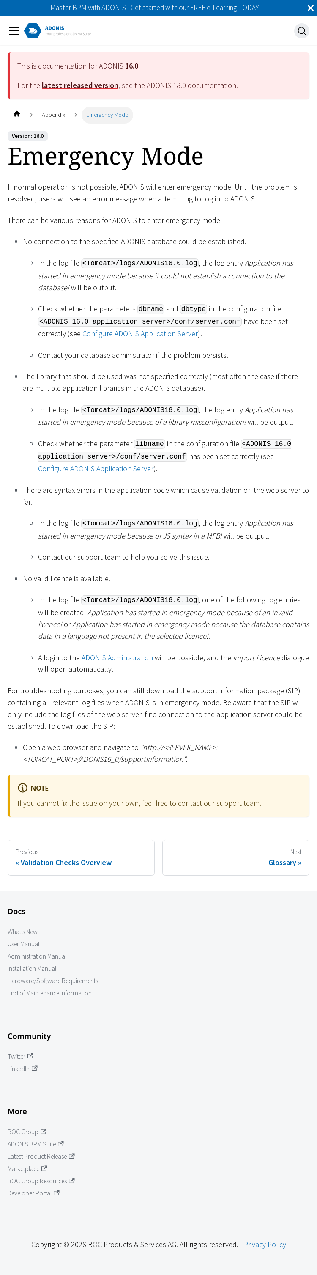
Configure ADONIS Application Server (140, 333)
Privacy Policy (265, 1244)
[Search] (301, 30)
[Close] (310, 8)
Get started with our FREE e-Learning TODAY (195, 7)
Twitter (20, 1056)
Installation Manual (32, 968)
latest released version (80, 85)
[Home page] (17, 115)
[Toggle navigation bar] (14, 31)
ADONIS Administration (117, 657)
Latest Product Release (41, 1156)
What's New (23, 932)
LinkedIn (23, 1069)
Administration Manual (37, 956)
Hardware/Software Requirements (53, 981)
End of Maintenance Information (50, 993)
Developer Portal (34, 1193)
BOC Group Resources (41, 1181)
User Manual (23, 944)
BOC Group (27, 1132)
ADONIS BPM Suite (36, 1144)
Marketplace (27, 1169)
